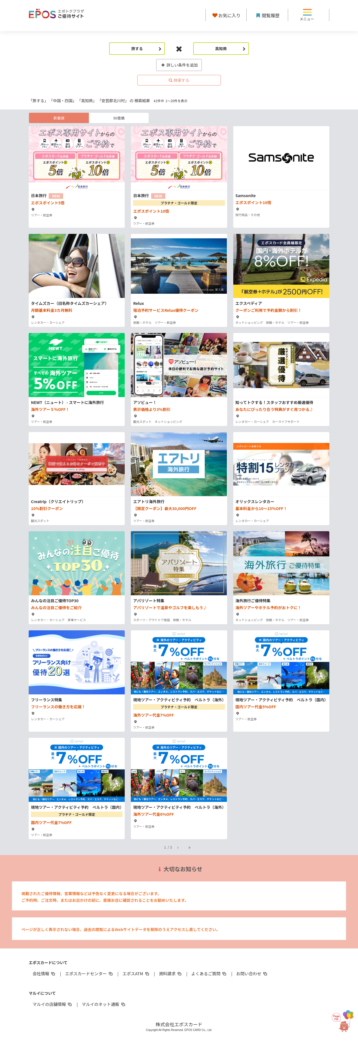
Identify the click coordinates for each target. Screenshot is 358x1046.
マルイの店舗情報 (53, 1004)
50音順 (118, 118)
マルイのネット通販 (104, 1004)
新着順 (58, 118)
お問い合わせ (252, 973)
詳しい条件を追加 (179, 65)
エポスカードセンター (89, 973)
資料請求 (170, 973)
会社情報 (44, 973)
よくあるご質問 (209, 973)
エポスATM (136, 973)
